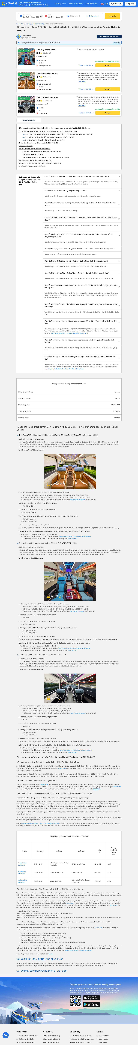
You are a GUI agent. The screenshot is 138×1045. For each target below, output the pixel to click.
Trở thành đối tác (92, 4)
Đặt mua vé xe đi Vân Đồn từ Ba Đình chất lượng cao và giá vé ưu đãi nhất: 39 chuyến (54, 128)
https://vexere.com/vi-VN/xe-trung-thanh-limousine (75, 536)
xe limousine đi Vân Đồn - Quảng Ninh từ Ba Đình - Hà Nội (40, 823)
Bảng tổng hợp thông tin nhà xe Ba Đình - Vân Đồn (35, 160)
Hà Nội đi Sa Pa (102, 1042)
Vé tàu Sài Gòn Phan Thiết (51, 1039)
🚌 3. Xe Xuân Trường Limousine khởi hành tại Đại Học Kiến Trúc (44, 140)
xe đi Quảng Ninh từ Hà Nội (34, 24)
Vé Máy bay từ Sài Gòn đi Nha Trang (82, 1039)
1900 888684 (72, 538)
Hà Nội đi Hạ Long (102, 1039)
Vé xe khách (20, 24)
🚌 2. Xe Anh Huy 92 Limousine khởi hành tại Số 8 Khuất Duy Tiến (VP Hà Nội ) (48, 137)
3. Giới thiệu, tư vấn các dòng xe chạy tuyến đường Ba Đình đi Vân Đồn (46, 157)
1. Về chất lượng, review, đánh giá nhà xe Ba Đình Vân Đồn (42, 151)
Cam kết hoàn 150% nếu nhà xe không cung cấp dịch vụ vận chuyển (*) (32, 4)
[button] (82, 176)
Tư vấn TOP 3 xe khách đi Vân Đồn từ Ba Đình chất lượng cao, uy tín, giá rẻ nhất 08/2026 (48, 131)
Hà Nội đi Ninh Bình (103, 1036)
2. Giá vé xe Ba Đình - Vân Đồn (33, 154)
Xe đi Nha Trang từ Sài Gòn (25, 1042)
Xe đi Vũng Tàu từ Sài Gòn (25, 1039)
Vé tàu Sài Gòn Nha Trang (51, 1036)
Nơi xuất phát (27, 15)
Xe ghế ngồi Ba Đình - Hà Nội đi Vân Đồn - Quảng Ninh (65, 369)
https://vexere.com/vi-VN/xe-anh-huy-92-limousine (74, 648)
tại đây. (50, 954)
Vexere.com (62, 768)
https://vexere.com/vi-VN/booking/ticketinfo (78, 950)
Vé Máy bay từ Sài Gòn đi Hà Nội (80, 1042)
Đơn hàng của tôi (60, 4)
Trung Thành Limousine (77, 499)
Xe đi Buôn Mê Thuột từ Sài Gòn (26, 1036)
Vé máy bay (75, 1032)
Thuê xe (100, 1032)
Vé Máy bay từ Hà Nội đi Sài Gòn (80, 1036)
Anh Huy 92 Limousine (77, 611)
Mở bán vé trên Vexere (75, 4)
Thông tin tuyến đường (26, 146)
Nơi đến (50, 15)
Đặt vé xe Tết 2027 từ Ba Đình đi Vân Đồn (32, 166)
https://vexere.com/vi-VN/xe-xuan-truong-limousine (75, 750)
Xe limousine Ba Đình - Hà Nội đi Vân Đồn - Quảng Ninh (69, 333)
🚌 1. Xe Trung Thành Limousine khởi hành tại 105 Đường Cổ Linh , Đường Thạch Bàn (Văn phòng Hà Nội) (57, 134)
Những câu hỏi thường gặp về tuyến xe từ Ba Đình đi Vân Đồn (39, 143)
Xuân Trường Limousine (77, 713)
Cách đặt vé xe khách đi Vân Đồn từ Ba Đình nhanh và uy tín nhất (40, 163)
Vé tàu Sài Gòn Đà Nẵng (51, 1042)
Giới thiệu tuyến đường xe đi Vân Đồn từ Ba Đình (34, 149)
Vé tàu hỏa (48, 1032)
